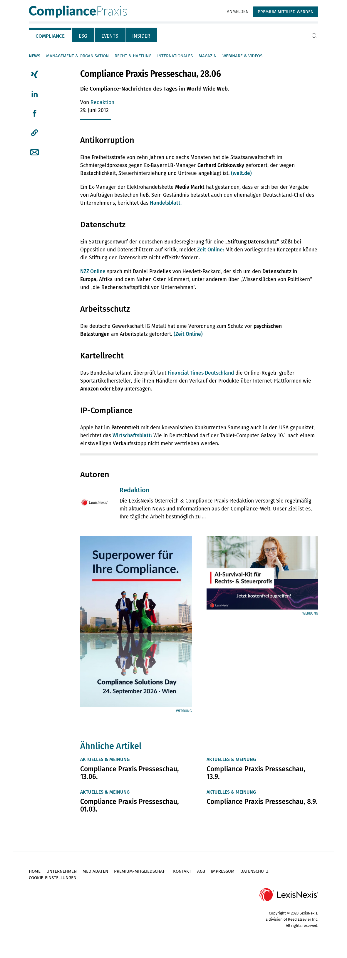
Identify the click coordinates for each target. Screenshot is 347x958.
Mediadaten (95, 871)
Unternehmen (61, 871)
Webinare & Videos (242, 56)
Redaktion (102, 102)
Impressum (222, 871)
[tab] (50, 35)
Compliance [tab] (50, 36)
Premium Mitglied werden (286, 11)
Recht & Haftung (133, 56)
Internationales (175, 56)
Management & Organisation (77, 56)
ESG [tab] (83, 36)
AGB (201, 871)
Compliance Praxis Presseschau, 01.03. (129, 805)
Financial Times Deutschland (201, 373)
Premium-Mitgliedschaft (140, 871)
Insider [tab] (141, 36)
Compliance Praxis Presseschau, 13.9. (256, 773)
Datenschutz (254, 871)
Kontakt (182, 871)
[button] (34, 133)
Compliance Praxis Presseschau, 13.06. (129, 773)
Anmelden (238, 11)
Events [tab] (109, 36)
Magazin (208, 56)
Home (35, 871)
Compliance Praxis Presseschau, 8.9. (262, 801)
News (34, 56)
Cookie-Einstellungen (52, 877)
